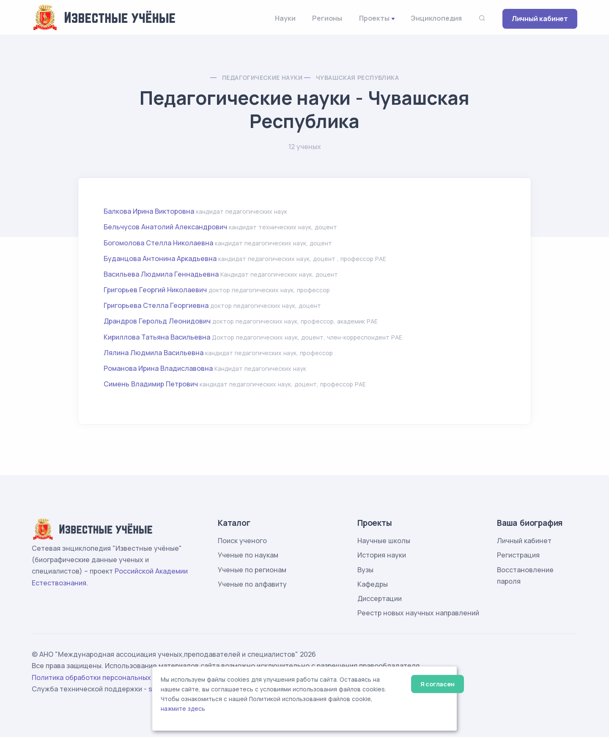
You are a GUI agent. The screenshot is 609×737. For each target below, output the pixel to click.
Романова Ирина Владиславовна (158, 368)
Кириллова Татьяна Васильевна (157, 337)
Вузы (365, 569)
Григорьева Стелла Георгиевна (156, 305)
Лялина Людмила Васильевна (153, 352)
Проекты (374, 18)
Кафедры (372, 584)
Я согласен (437, 684)
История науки (381, 555)
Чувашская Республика (357, 77)
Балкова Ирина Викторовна (149, 211)
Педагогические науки (262, 77)
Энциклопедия (436, 18)
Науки (285, 18)
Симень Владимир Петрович (151, 384)
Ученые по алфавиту (252, 584)
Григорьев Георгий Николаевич (155, 289)
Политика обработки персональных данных (105, 677)
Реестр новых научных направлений (418, 612)
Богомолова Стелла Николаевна (158, 242)
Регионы (327, 18)
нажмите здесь (183, 709)
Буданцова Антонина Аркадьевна (160, 258)
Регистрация (518, 555)
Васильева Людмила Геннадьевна (161, 274)
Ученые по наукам (248, 555)
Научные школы (383, 540)
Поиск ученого (242, 540)
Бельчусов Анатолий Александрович (165, 226)
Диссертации (379, 598)
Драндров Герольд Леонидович (157, 321)
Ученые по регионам (252, 569)
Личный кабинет (540, 18)
